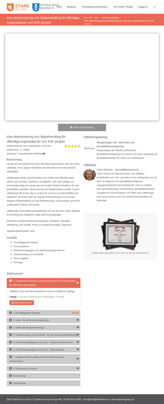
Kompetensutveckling (95, 6)
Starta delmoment (22, 302)
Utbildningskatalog (110, 17)
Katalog (72, 6)
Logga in (143, 6)
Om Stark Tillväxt (123, 6)
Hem (59, 6)
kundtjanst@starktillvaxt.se (97, 399)
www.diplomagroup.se (123, 399)
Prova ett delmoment (82, 127)
